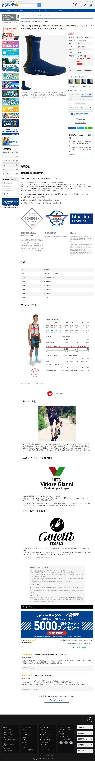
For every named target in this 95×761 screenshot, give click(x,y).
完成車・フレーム (8, 152)
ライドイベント (45, 745)
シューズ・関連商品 (27, 750)
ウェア (21, 10)
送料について (9, 186)
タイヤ (24, 732)
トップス (24, 745)
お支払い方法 (9, 183)
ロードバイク (7, 729)
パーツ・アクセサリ (34, 10)
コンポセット (26, 734)
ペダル (24, 737)
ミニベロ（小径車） (9, 750)
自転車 (8, 10)
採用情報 (62, 734)
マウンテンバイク (9, 737)
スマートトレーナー (46, 737)
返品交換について (10, 190)
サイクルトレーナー (60, 10)
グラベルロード (8, 748)
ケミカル (43, 732)
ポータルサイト (64, 736)
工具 (42, 729)
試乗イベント (44, 742)
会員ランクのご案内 (65, 727)
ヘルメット (25, 742)
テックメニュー (45, 747)
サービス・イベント (86, 10)
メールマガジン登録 (65, 739)
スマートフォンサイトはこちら (46, 755)
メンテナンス (47, 10)
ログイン (82, 643)
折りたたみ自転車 (9, 734)
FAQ (7, 194)
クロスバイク (7, 732)
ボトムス (24, 747)
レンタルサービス (46, 750)
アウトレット (73, 10)
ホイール (24, 729)
